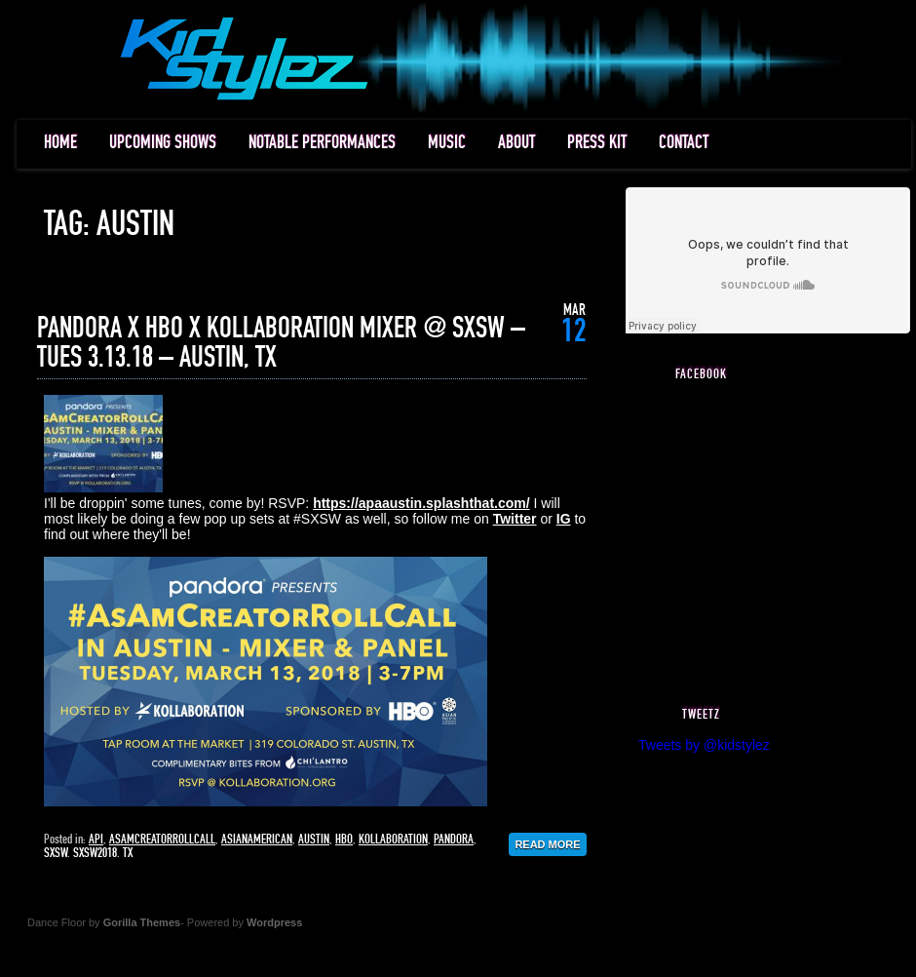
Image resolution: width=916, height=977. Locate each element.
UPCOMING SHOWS (162, 143)
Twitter (515, 519)
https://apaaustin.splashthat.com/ (421, 503)
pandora (454, 839)
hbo (344, 839)
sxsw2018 (95, 853)
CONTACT (683, 143)
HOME (60, 143)
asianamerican (256, 839)
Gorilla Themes (141, 922)
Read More (547, 844)
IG (563, 519)
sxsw (55, 853)
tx (128, 853)
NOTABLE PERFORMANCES (322, 143)
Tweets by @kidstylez (704, 745)
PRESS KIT (597, 143)
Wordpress (274, 922)
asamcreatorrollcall (162, 839)
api (96, 839)
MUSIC (447, 143)
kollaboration (393, 839)
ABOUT (516, 143)
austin (313, 839)
